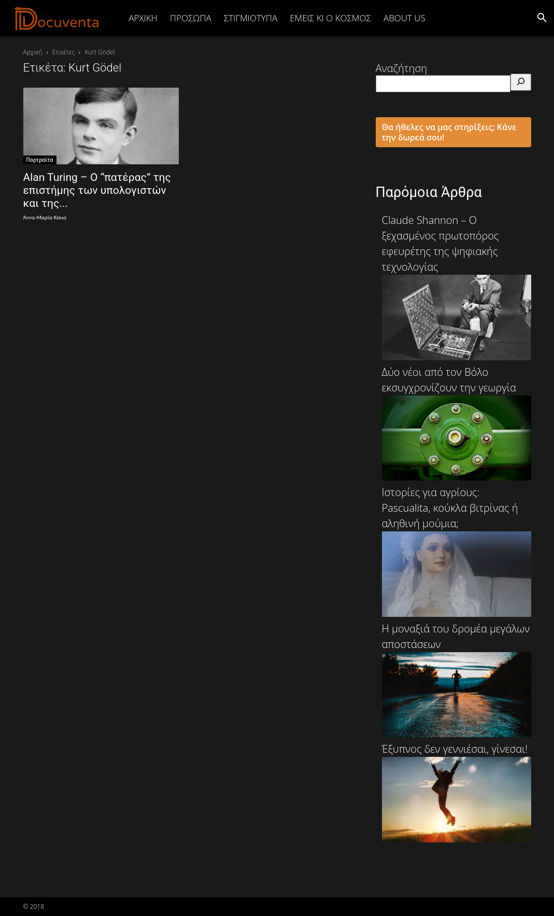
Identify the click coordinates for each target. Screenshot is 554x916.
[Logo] (57, 18)
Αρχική (143, 18)
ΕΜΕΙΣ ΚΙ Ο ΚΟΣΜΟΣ (330, 18)
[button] (541, 18)
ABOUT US (404, 18)
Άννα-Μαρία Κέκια (45, 217)
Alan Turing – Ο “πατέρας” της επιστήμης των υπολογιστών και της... (97, 190)
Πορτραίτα (39, 159)
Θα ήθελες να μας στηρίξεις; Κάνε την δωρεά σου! (449, 132)
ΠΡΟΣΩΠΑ (190, 18)
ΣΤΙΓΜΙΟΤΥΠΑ (250, 18)
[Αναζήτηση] (520, 82)
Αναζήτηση (402, 68)
